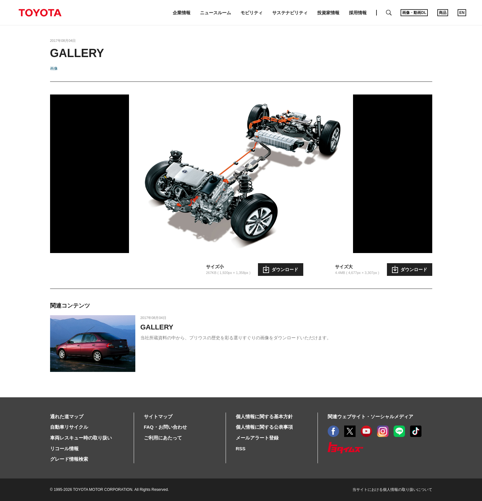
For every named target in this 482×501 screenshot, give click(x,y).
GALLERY (156, 327)
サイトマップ (158, 416)
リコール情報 (64, 448)
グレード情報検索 (69, 459)
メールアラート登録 (257, 437)
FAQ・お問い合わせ (165, 427)
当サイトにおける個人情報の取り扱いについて (392, 489)
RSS (241, 448)
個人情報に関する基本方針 (264, 416)
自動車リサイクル (69, 427)
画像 (54, 68)
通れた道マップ (66, 416)
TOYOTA (39, 12)
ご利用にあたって (163, 437)
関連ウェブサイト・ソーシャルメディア (370, 416)
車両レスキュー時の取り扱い (81, 437)
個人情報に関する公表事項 (264, 427)
